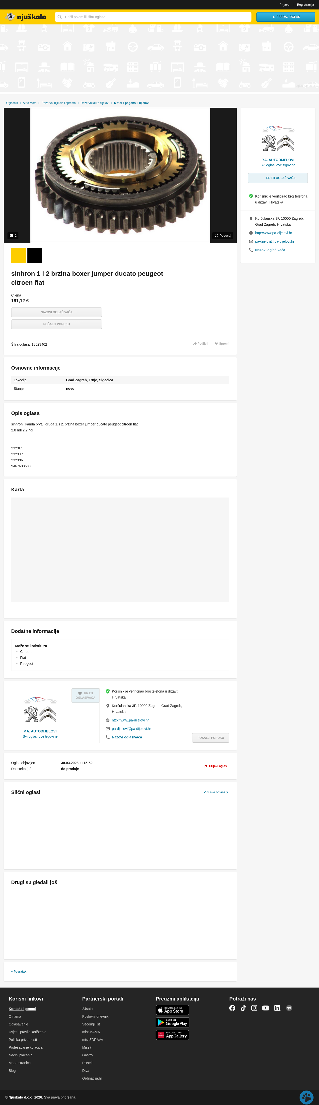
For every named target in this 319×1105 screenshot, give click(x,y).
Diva (85, 1071)
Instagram (254, 1008)
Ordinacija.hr (92, 1078)
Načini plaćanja (20, 1055)
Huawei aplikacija (172, 1035)
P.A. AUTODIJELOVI (40, 731)
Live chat (306, 1097)
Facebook (232, 1008)
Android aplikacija (172, 1022)
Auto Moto (30, 103)
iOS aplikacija (172, 1010)
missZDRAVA (92, 1040)
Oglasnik (12, 103)
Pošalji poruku (56, 324)
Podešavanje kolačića (25, 1047)
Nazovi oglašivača (57, 312)
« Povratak (18, 971)
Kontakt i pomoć (22, 1009)
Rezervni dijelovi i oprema (58, 103)
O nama (15, 1016)
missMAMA (91, 1032)
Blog (12, 1071)
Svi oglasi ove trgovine (40, 736)
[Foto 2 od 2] (34, 255)
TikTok (243, 1008)
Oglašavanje (18, 1024)
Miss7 (86, 1047)
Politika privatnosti (23, 1040)
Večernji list (91, 1024)
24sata (87, 1009)
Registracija (305, 4)
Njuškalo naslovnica (26, 17)
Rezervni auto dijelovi (95, 103)
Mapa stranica (20, 1063)
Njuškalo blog (289, 1008)
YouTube (265, 1008)
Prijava (284, 4)
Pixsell (87, 1063)
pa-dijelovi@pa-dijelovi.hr (131, 729)
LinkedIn (277, 1008)
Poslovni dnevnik (95, 1016)
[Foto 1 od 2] (18, 255)
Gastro (87, 1055)
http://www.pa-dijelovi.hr (130, 720)
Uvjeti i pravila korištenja (27, 1032)
